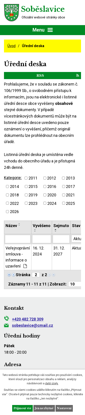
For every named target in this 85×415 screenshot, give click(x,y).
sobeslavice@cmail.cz (28, 325)
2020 (51, 195)
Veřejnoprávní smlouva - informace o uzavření (18, 257)
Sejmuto (61, 225)
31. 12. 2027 (59, 251)
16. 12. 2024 (38, 251)
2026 (14, 211)
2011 (33, 178)
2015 (33, 186)
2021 (70, 195)
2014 (14, 186)
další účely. (51, 383)
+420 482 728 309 (23, 319)
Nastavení (64, 408)
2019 (33, 195)
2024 (51, 203)
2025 (70, 203)
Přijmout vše (22, 408)
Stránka (23, 274)
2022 (14, 203)
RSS (58, 75)
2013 (70, 178)
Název (11, 225)
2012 (51, 178)
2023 (33, 203)
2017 (70, 186)
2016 (51, 186)
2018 (14, 195)
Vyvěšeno (41, 225)
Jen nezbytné (44, 408)
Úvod (11, 46)
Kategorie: (13, 177)
